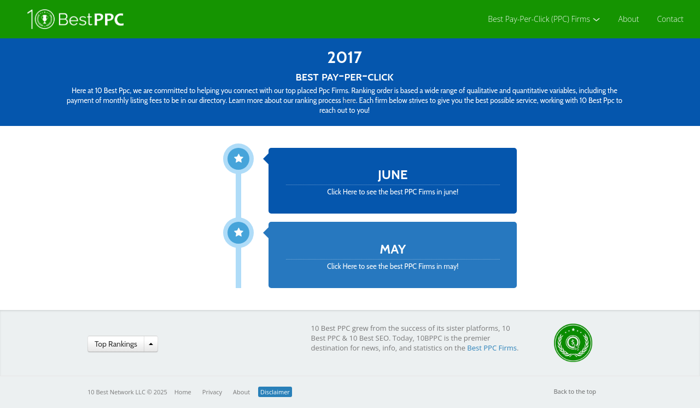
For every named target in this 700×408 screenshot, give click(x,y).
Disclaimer (275, 392)
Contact (670, 19)
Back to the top (575, 391)
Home (182, 392)
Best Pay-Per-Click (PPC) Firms (544, 19)
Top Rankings (116, 344)
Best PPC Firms (492, 348)
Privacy (212, 392)
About (629, 19)
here (349, 100)
